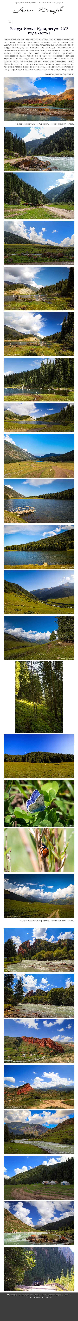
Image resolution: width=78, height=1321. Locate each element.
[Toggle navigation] (10, 22)
